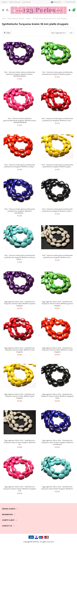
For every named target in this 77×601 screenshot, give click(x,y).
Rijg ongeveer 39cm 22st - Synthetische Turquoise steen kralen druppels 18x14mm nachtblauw (57, 442)
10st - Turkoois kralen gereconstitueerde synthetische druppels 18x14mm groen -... (57, 73)
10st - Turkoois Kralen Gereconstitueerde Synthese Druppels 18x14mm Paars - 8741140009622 (19, 74)
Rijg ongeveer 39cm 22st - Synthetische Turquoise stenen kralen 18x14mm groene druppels (57, 304)
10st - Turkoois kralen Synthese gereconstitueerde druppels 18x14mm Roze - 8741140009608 (19, 120)
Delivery (4, 2)
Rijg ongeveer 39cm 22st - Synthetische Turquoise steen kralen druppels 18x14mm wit (20, 442)
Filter (7, 33)
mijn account (26, 2)
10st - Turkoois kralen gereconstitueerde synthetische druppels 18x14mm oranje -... (19, 166)
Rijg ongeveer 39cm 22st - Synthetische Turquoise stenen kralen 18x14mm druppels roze (19, 489)
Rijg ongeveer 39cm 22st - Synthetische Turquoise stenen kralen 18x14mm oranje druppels (57, 350)
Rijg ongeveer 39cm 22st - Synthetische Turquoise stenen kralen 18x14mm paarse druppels (19, 304)
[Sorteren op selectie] (59, 33)
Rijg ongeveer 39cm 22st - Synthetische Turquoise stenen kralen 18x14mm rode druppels (20, 350)
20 (71, 33)
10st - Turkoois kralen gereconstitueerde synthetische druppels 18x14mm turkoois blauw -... (19, 257)
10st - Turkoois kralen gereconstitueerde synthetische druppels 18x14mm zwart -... (57, 210)
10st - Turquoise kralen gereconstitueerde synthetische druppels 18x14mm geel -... (57, 166)
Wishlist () (70, 2)
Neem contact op (14, 2)
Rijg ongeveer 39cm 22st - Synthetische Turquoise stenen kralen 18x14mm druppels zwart (57, 396)
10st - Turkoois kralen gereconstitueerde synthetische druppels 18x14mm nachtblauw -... (19, 211)
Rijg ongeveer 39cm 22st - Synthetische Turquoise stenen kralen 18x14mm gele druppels (20, 396)
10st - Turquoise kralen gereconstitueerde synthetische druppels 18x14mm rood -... (57, 119)
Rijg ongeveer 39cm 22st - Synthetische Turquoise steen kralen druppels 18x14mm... (57, 488)
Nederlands (57, 2)
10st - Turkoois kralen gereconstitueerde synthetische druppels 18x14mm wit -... (57, 256)
